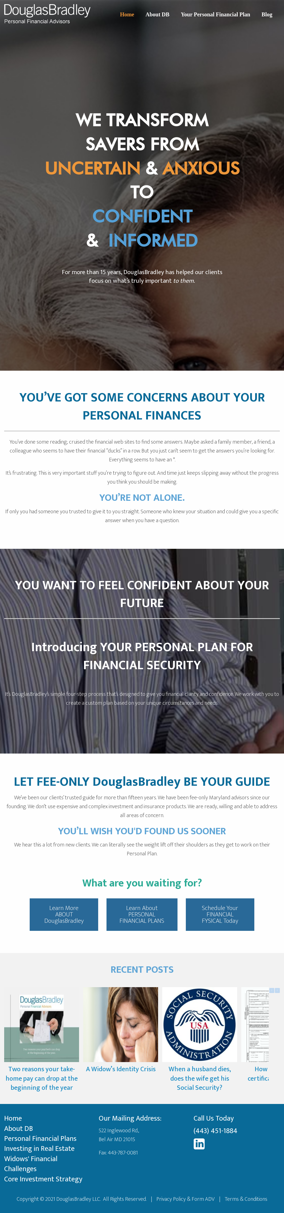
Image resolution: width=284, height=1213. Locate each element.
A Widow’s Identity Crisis (121, 1069)
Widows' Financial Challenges (30, 1164)
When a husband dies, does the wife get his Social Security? (200, 1078)
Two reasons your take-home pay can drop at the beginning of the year (42, 1078)
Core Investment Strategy (43, 1179)
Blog (267, 14)
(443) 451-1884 (215, 1131)
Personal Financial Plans (40, 1139)
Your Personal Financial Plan (215, 14)
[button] (277, 990)
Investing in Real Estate (39, 1149)
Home (127, 14)
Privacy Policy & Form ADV (185, 1199)
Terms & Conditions (246, 1199)
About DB (157, 14)
